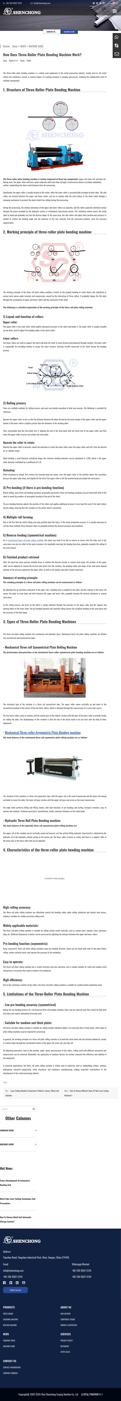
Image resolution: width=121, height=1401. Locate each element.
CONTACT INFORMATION (12, 1367)
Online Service (15, 1290)
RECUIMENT (65, 1346)
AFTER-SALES (65, 1351)
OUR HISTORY (66, 1313)
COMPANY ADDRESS (10, 1373)
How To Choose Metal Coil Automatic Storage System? (15, 1219)
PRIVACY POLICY (67, 1340)
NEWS (23, 46)
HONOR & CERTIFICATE (69, 1325)
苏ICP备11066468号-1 (91, 1394)
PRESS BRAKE (8, 1313)
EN (114, 3)
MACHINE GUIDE (69, 31)
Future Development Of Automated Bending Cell (15, 1183)
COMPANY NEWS (51, 31)
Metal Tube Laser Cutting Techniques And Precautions (17, 1201)
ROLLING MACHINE (10, 1325)
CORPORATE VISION (68, 1319)
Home (14, 46)
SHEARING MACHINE (10, 1319)
